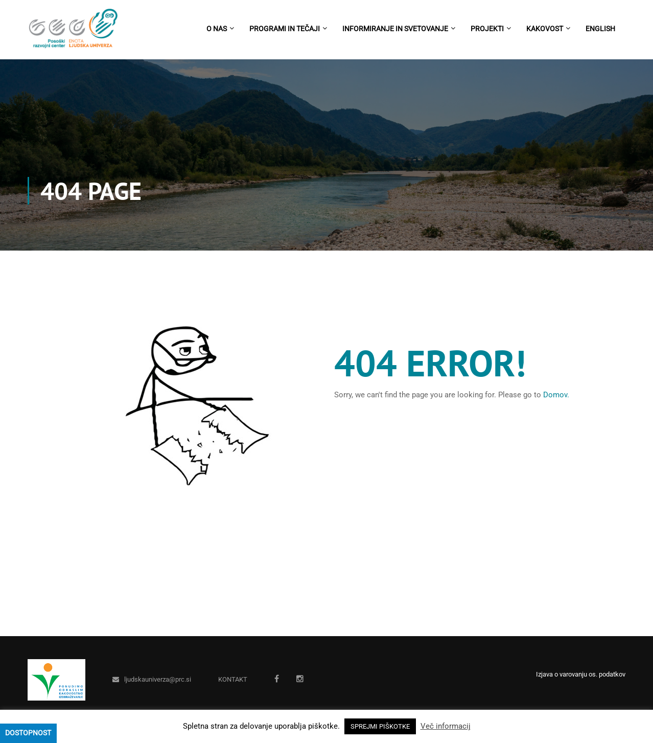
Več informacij (446, 726)
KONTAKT (232, 679)
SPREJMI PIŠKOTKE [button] (380, 726)
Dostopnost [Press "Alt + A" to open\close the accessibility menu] (28, 733)
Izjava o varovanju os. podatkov (580, 674)
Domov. (556, 394)
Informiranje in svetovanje (395, 29)
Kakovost (544, 29)
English (600, 29)
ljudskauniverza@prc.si (157, 679)
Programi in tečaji (284, 29)
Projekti (487, 29)
